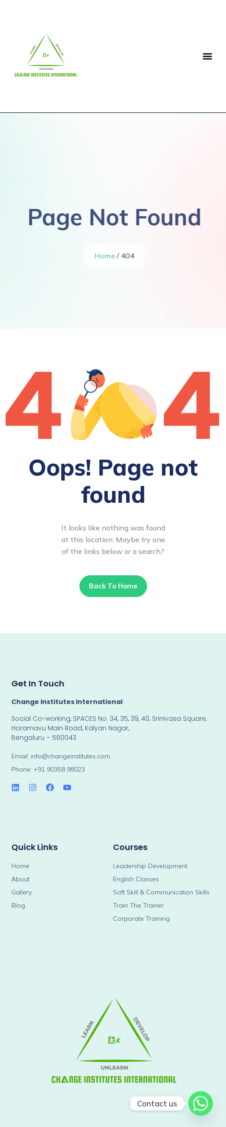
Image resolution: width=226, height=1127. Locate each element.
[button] (207, 56)
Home (106, 255)
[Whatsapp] (200, 1103)
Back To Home (113, 586)
